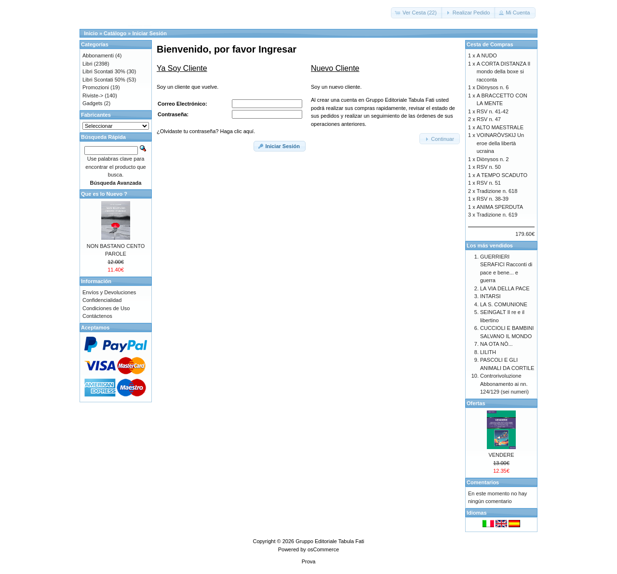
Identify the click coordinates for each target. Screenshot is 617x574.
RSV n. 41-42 (493, 111)
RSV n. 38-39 (493, 199)
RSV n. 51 (489, 183)
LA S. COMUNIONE (503, 304)
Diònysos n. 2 (493, 159)
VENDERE (501, 455)
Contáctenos (97, 316)
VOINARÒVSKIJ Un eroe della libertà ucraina (500, 143)
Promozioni (95, 87)
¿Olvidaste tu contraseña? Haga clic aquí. (206, 131)
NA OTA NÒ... (496, 344)
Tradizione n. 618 (497, 191)
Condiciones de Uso (106, 308)
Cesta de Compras (490, 44)
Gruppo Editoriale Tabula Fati (329, 541)
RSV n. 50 (489, 167)
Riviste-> (92, 95)
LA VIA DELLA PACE (505, 288)
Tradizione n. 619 (497, 215)
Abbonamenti (98, 55)
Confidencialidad (101, 300)
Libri (87, 64)
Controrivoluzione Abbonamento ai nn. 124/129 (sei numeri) (504, 384)
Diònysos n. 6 (493, 87)
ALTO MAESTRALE (500, 127)
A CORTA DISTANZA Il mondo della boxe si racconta (503, 71)
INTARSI (490, 296)
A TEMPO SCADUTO (502, 175)
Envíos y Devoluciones (109, 292)
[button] (417, 12)
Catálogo (115, 33)
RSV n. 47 (489, 119)
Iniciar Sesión (149, 33)
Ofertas (476, 403)
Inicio (91, 33)
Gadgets (92, 103)
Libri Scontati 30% (103, 71)
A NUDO (487, 55)
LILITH (488, 352)
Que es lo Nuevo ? (104, 194)
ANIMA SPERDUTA (500, 207)
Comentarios (483, 482)
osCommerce (323, 549)
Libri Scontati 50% (103, 79)
